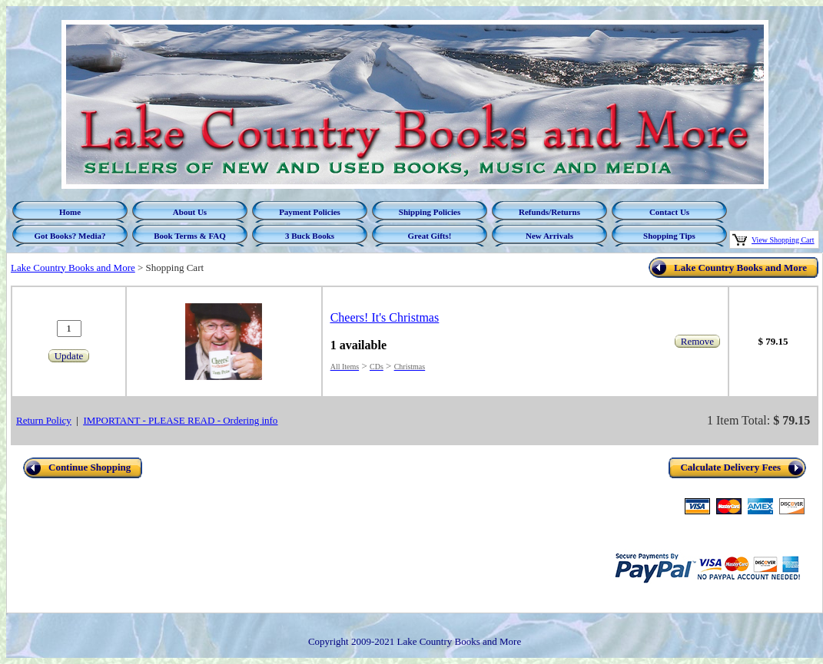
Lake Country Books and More (73, 267)
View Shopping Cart (783, 240)
